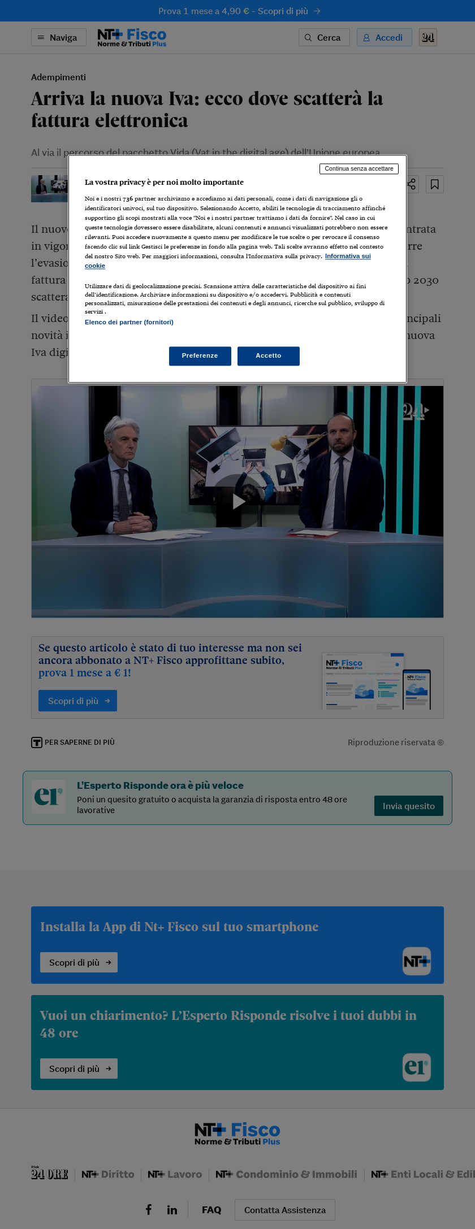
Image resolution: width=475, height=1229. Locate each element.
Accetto (269, 355)
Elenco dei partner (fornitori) (129, 322)
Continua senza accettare (359, 169)
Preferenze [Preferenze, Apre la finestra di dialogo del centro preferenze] (200, 355)
